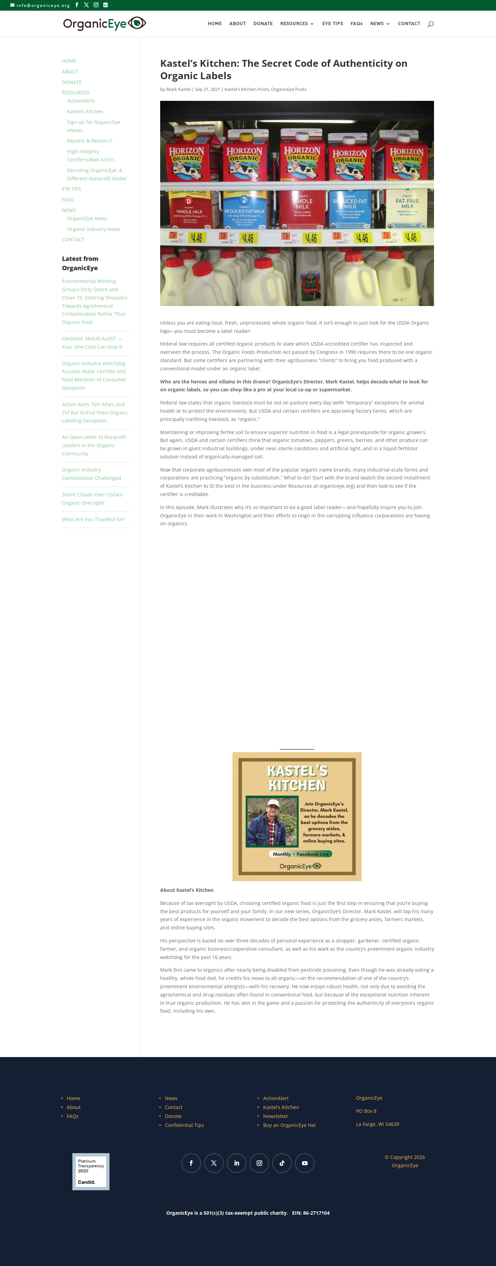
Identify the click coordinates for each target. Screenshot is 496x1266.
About (74, 1107)
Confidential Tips (184, 1125)
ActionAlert (276, 1098)
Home (73, 1098)
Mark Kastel (178, 89)
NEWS (377, 23)
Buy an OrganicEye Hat (289, 1125)
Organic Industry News (93, 229)
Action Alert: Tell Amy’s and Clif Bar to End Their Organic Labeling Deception (95, 412)
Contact (174, 1107)
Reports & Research (90, 140)
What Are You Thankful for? (93, 519)
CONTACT (409, 23)
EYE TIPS (332, 23)
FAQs (357, 23)
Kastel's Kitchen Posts (247, 89)
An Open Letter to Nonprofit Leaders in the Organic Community (94, 445)
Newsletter (275, 1116)
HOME (215, 23)
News (171, 1098)
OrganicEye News (87, 218)
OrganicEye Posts (289, 89)
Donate (173, 1116)
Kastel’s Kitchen (85, 111)
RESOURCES (294, 23)
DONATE (263, 23)
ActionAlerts (81, 100)
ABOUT (237, 23)
